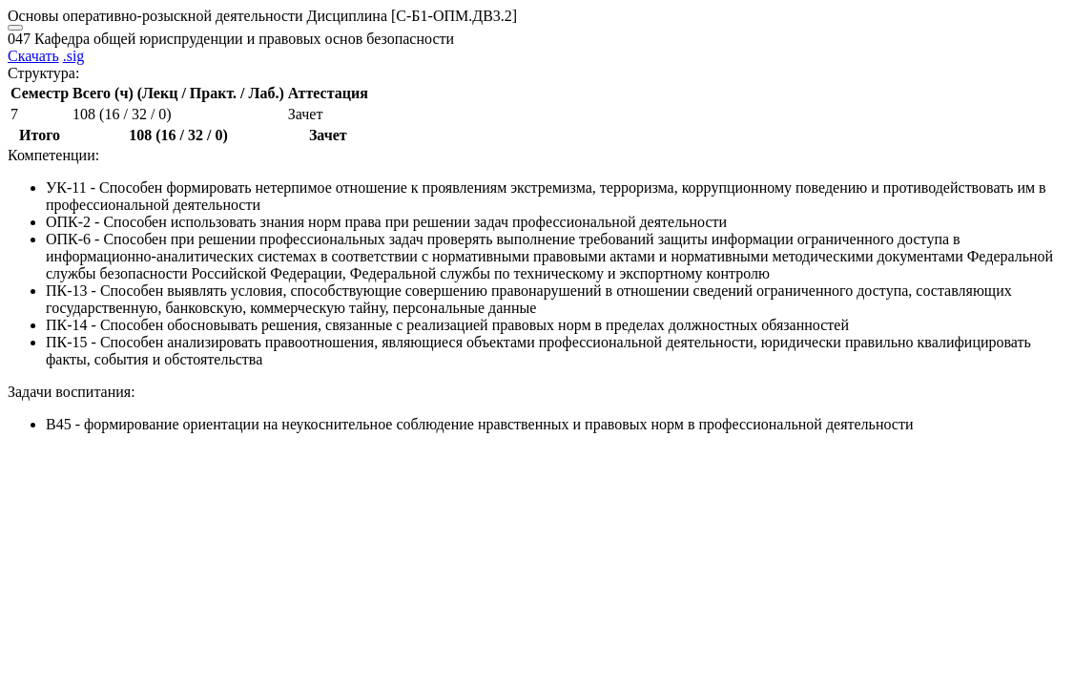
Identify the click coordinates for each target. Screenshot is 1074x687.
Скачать (33, 56)
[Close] (15, 28)
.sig (74, 56)
